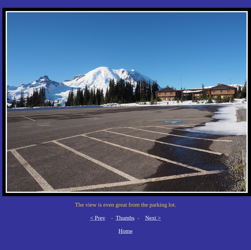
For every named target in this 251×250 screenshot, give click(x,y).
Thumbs (125, 218)
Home (126, 231)
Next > (153, 218)
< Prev (97, 218)
